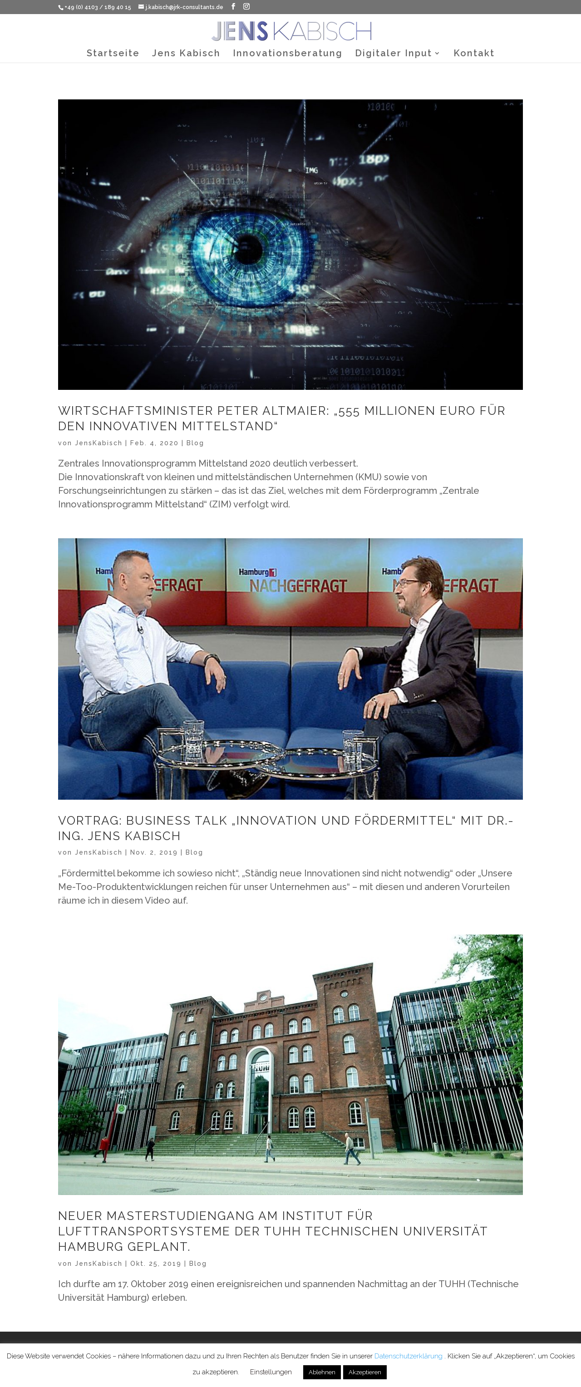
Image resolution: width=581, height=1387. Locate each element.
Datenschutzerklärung (409, 1356)
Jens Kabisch (186, 54)
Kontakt (474, 54)
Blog (195, 443)
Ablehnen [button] (322, 1372)
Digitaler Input (393, 54)
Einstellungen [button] (271, 1372)
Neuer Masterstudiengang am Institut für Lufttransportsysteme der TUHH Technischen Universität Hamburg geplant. (273, 1231)
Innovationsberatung (288, 54)
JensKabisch (99, 443)
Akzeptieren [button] (365, 1372)
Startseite (113, 54)
